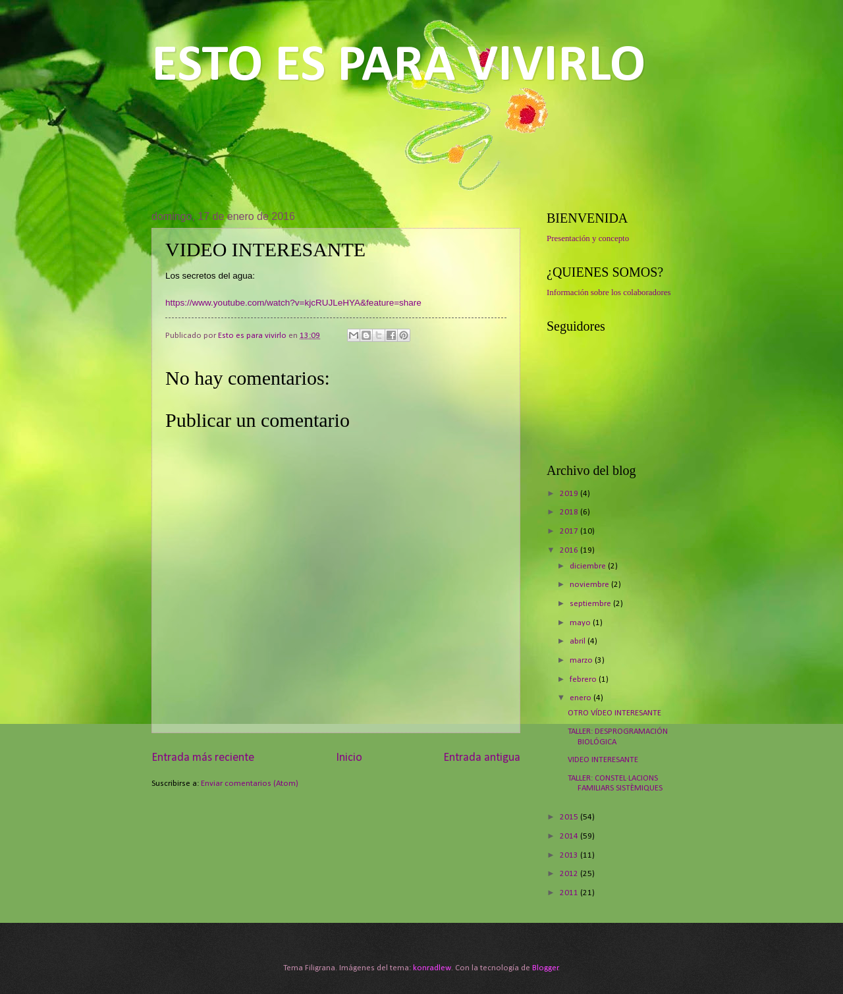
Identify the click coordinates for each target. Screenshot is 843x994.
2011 (570, 893)
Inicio (349, 758)
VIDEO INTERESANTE (603, 760)
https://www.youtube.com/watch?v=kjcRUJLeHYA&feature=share (293, 303)
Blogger (545, 968)
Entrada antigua (481, 758)
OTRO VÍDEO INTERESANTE (614, 713)
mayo (581, 623)
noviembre (590, 584)
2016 (570, 550)
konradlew (432, 968)
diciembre (589, 566)
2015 (570, 817)
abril (578, 641)
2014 (570, 836)
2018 (570, 512)
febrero (584, 679)
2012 (570, 874)
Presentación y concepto (588, 238)
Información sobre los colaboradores (608, 292)
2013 (570, 855)
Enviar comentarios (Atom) (249, 783)
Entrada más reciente (202, 758)
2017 (570, 531)
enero (581, 698)
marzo (582, 660)
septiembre (591, 603)
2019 (570, 493)
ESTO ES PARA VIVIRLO (398, 66)
